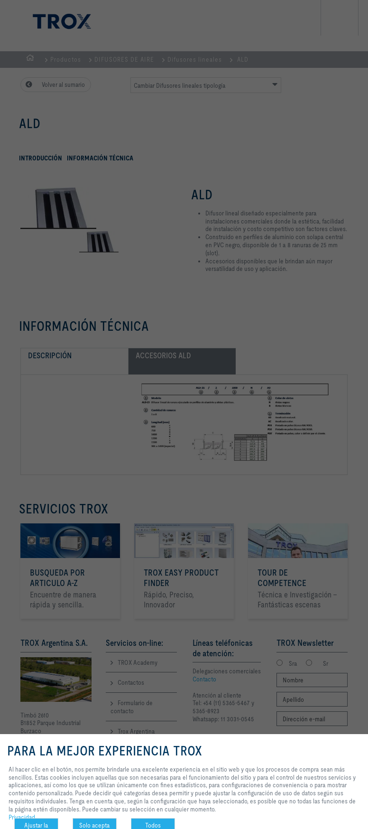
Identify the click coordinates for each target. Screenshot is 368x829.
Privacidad (22, 817)
